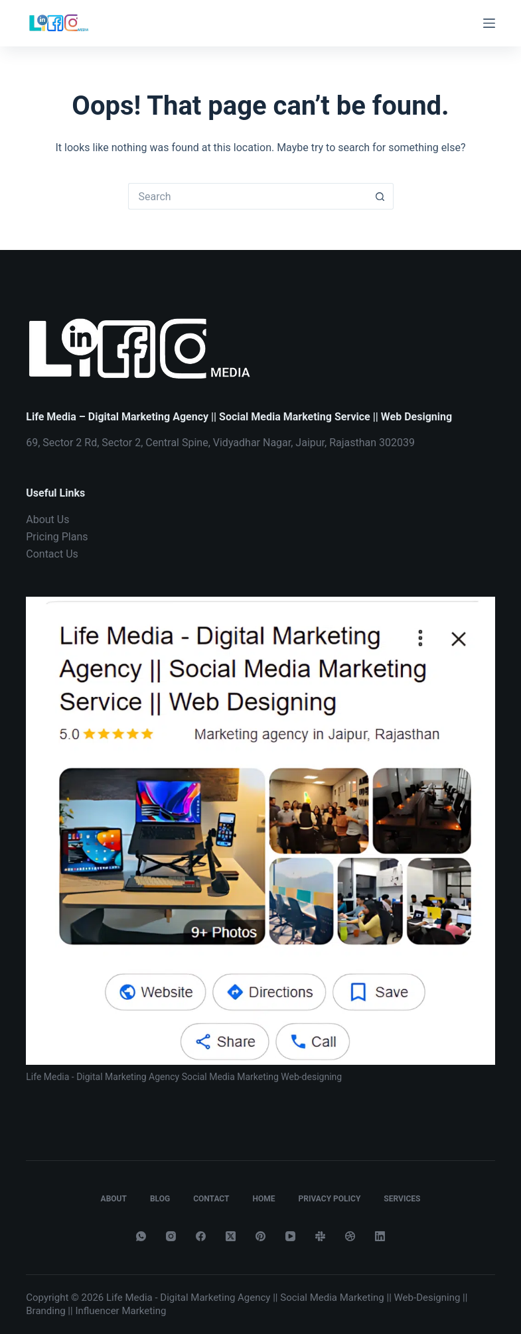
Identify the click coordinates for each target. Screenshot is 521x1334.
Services (402, 1198)
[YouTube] (290, 1236)
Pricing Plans (57, 536)
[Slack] (320, 1236)
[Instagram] (171, 1236)
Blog (160, 1198)
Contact (211, 1198)
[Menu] (489, 23)
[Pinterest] (260, 1236)
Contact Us (52, 554)
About (114, 1198)
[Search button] (380, 196)
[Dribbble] (350, 1236)
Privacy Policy (329, 1198)
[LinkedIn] (380, 1236)
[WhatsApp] (141, 1236)
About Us (47, 519)
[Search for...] (247, 196)
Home (263, 1198)
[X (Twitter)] (231, 1236)
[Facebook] (201, 1236)
